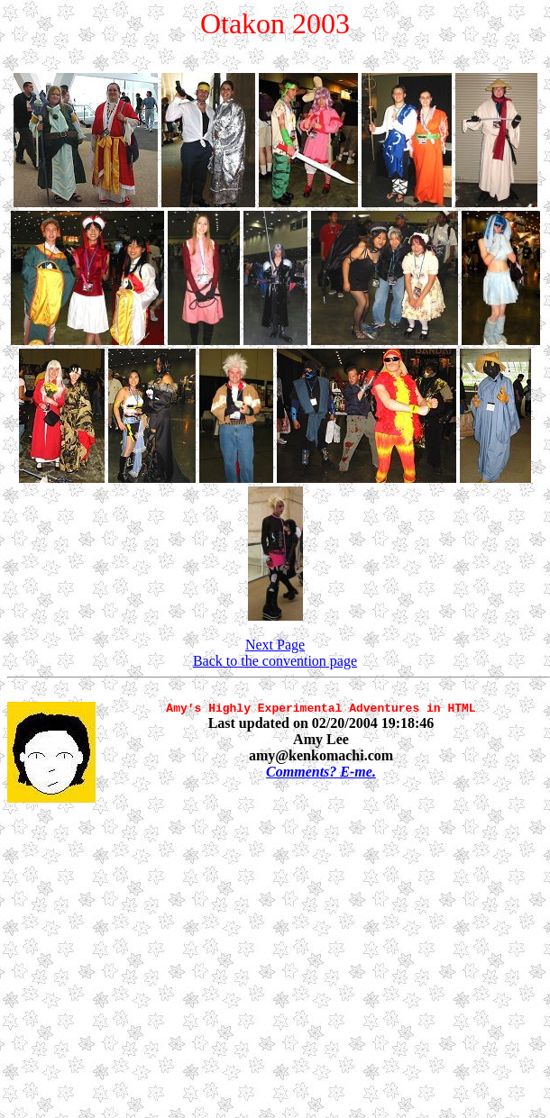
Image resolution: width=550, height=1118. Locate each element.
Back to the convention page (275, 660)
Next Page (275, 644)
